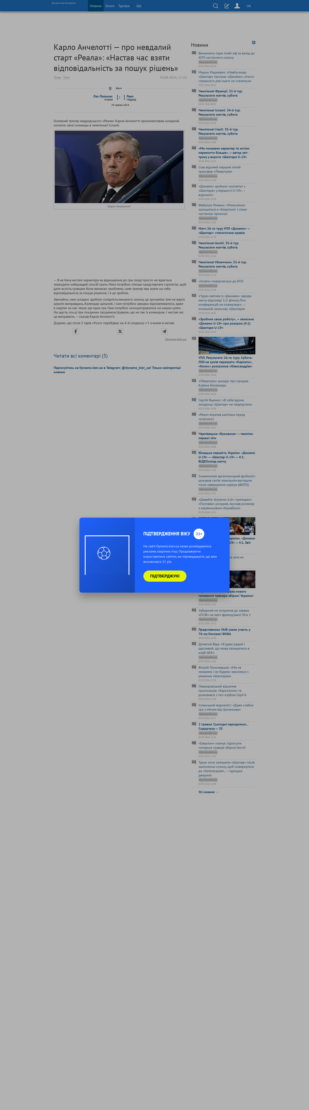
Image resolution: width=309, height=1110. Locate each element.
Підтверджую (165, 576)
